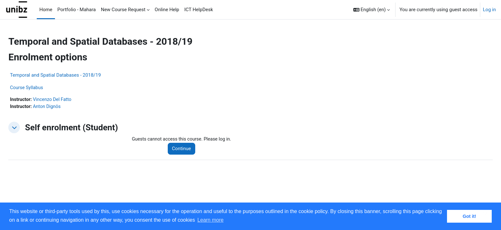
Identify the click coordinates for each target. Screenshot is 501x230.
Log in (489, 9)
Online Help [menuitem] (167, 9)
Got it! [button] (469, 216)
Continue (190, 149)
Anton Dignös (62, 107)
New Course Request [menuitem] (123, 9)
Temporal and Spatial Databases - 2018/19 (69, 75)
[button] (371, 9)
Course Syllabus (41, 88)
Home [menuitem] (45, 9)
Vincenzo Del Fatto (68, 100)
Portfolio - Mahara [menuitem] (77, 9)
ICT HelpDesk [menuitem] (198, 9)
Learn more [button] (210, 220)
